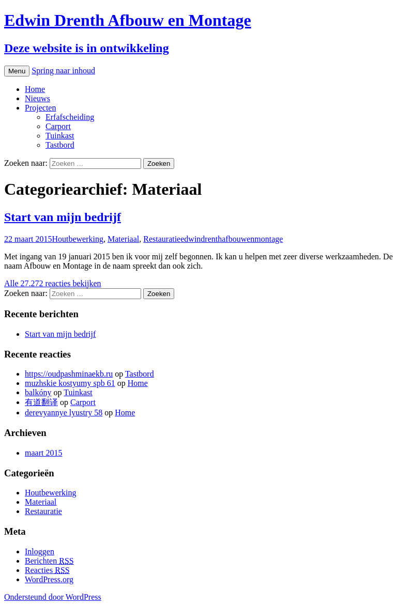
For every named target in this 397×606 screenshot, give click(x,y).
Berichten (49, 560)
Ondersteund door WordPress (52, 597)
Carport (58, 126)
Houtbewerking (77, 239)
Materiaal (123, 239)
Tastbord (59, 145)
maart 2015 (43, 452)
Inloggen (39, 551)
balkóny (38, 392)
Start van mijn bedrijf (62, 217)
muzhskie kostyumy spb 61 (70, 383)
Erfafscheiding (69, 117)
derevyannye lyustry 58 (63, 412)
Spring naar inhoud (63, 70)
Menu (16, 71)
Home (35, 89)
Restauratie (161, 239)
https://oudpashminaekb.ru (69, 373)
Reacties (47, 570)
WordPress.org (49, 579)
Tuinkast (59, 135)
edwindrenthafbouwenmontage (231, 239)
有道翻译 (41, 402)
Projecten (40, 107)
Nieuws (37, 98)
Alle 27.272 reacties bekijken (52, 283)
